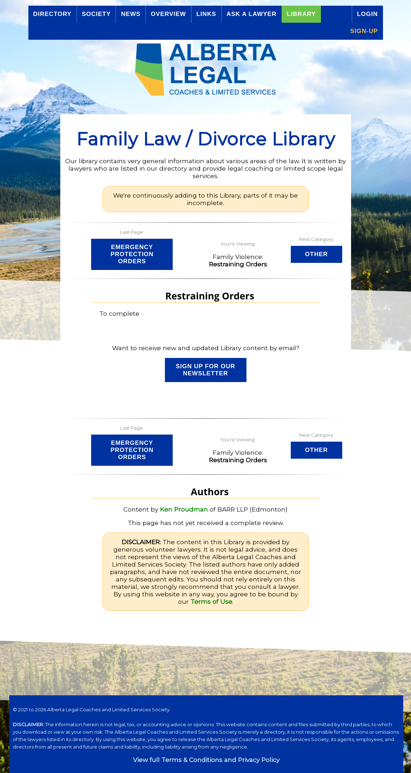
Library (301, 14)
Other (316, 254)
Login (367, 14)
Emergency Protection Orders (132, 254)
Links (206, 14)
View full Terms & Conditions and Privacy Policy (206, 759)
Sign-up (364, 31)
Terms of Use (211, 601)
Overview (168, 14)
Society (96, 14)
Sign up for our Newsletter (205, 370)
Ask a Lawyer (252, 14)
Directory (52, 14)
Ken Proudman (184, 509)
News (130, 14)
